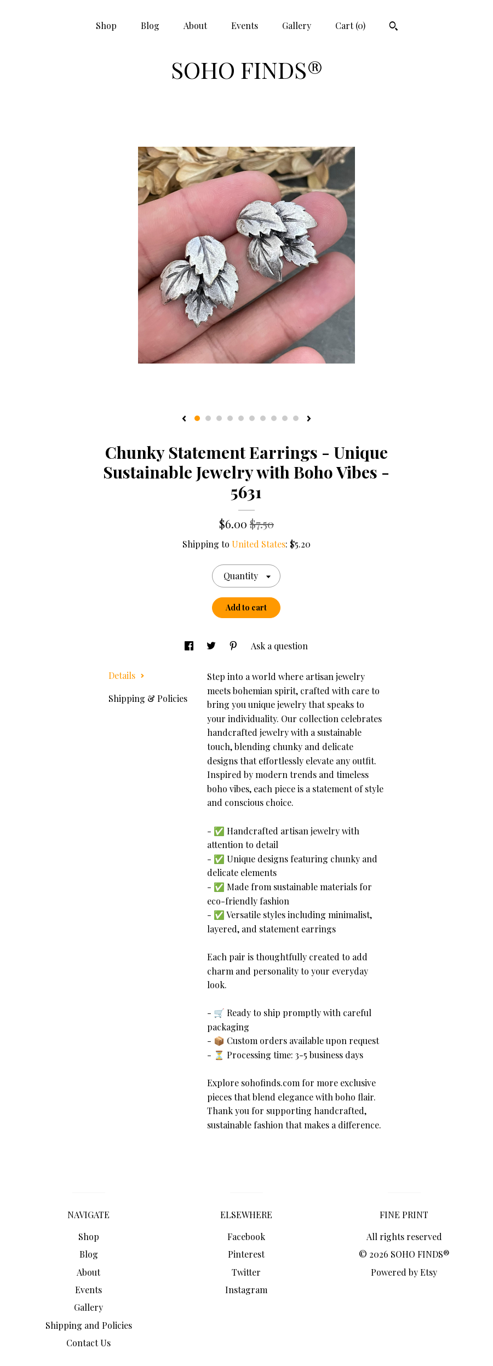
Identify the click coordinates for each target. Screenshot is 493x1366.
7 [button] (263, 418)
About (195, 25)
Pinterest (246, 1254)
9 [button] (285, 418)
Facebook (246, 1236)
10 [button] (296, 418)
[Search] (393, 27)
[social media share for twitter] (212, 646)
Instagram (246, 1289)
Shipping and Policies (88, 1325)
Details (126, 675)
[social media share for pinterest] (234, 646)
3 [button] (219, 418)
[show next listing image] (309, 419)
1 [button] (197, 418)
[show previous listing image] (184, 419)
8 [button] (274, 418)
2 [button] (208, 418)
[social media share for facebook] (190, 646)
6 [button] (252, 418)
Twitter (246, 1272)
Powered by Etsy (404, 1272)
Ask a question (279, 646)
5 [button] (241, 418)
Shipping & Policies (147, 698)
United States (258, 544)
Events (244, 25)
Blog (150, 25)
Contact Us (88, 1342)
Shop (106, 25)
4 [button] (230, 418)
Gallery (296, 25)
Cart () (350, 25)
